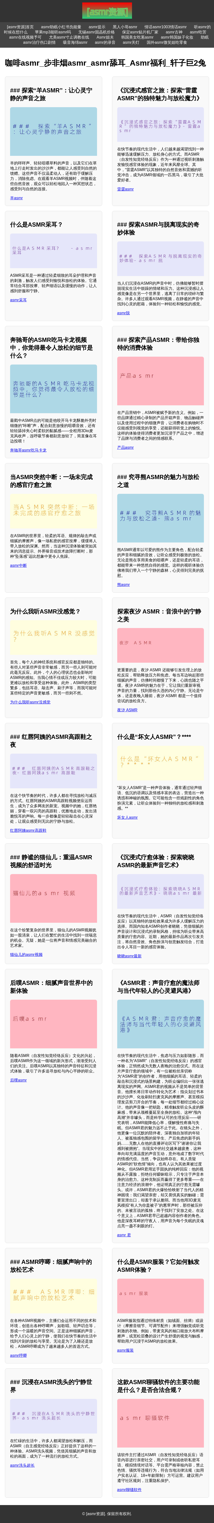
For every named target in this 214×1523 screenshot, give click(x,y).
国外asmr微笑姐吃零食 (167, 42)
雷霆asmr (125, 189)
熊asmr (123, 585)
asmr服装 (125, 1350)
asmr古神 (174, 32)
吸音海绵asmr (75, 42)
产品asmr (125, 447)
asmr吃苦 (198, 32)
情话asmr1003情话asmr (166, 27)
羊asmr (16, 198)
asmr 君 (124, 1235)
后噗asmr (18, 1080)
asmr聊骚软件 (129, 1490)
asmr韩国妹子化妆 (177, 37)
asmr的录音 (105, 42)
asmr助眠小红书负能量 (61, 27)
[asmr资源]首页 (20, 27)
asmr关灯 (131, 42)
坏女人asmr (127, 817)
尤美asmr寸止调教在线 (69, 37)
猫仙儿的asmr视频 (26, 954)
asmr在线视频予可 (25, 37)
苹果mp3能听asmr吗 (53, 32)
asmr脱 (123, 313)
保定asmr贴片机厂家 (140, 32)
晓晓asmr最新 (129, 956)
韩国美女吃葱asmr (137, 37)
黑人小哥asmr (125, 27)
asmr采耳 (18, 300)
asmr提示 (97, 27)
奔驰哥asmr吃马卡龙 (28, 450)
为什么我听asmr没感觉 (30, 702)
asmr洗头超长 (22, 1465)
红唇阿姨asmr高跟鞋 (28, 830)
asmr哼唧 (18, 1355)
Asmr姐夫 (105, 37)
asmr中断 (18, 565)
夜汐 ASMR (127, 710)
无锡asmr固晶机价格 (96, 32)
